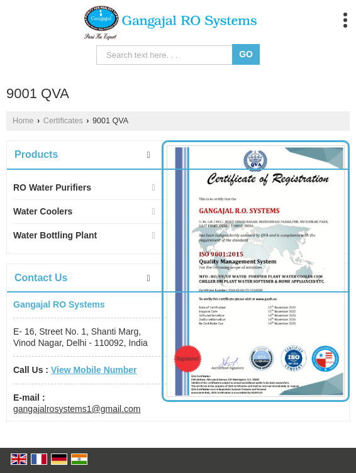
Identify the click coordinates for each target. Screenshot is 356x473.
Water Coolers (42, 211)
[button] (94, 370)
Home (23, 120)
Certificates (63, 120)
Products (36, 154)
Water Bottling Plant (55, 235)
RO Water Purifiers (52, 187)
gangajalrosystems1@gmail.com (77, 409)
